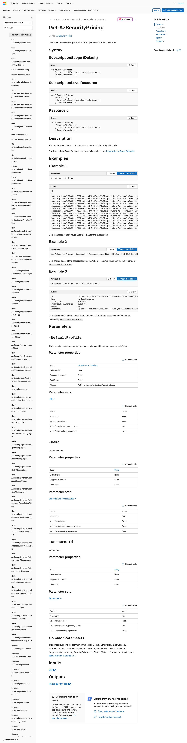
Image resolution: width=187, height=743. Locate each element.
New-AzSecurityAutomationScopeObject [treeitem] (21, 323)
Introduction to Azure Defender (120, 151)
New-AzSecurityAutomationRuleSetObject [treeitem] (21, 312)
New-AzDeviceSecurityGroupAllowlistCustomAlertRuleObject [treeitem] (21, 204)
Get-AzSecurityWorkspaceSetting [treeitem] (21, 147)
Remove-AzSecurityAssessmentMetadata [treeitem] (21, 691)
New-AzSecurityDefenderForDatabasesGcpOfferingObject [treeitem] (21, 544)
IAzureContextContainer (87, 365)
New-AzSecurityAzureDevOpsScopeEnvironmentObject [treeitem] (21, 378)
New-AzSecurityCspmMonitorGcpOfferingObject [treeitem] (21, 444)
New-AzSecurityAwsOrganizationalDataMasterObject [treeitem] (21, 356)
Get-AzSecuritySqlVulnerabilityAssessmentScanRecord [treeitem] (21, 104)
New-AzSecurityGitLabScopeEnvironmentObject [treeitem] (21, 626)
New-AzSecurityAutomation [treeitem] (20, 280)
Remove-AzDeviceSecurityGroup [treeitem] (21, 655)
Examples (161, 31)
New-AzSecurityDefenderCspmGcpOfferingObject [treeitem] (21, 489)
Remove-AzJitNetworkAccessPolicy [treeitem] (21, 672)
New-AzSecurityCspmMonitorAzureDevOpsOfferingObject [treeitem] (21, 432)
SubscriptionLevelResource (63, 499)
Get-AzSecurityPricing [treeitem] (21, 35)
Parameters (161, 34)
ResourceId (55, 598)
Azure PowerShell (72, 19)
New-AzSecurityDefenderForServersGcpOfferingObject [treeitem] (21, 568)
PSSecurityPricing (60, 684)
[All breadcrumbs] (51, 19)
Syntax (160, 24)
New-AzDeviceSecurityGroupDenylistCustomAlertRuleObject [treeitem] (21, 218)
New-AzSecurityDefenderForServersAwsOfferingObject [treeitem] (21, 557)
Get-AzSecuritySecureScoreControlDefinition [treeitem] (21, 62)
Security (100, 19)
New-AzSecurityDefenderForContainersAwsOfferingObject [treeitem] (21, 501)
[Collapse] (32, 17)
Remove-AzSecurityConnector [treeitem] (20, 709)
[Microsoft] (4, 3)
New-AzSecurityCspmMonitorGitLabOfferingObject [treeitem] (21, 467)
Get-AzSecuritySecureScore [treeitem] (21, 41)
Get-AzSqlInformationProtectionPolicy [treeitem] (21, 158)
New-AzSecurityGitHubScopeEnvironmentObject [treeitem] (21, 615)
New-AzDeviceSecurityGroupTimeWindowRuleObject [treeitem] (21, 245)
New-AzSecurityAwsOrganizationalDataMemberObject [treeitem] (21, 367)
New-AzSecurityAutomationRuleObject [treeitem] (21, 300)
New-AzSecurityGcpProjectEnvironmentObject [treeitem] (21, 604)
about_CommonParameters (61, 656)
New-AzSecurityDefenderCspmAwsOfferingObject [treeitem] (21, 478)
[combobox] (17, 23)
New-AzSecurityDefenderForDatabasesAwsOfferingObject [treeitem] (21, 530)
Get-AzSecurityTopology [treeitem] (21, 139)
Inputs (159, 38)
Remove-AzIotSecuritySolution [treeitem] (20, 663)
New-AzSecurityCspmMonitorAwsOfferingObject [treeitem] (21, 419)
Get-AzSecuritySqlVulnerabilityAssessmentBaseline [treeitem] (21, 93)
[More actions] (136, 19)
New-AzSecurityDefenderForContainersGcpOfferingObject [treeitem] (21, 516)
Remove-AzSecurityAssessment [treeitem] (20, 682)
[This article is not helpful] (179, 50)
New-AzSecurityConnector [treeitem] (20, 387)
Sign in (181, 3)
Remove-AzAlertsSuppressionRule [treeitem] (21, 647)
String (116, 470)
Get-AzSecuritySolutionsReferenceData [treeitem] (21, 82)
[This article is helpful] (176, 50)
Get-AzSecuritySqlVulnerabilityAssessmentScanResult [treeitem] (21, 115)
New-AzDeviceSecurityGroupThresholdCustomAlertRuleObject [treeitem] (21, 232)
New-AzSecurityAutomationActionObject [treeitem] (21, 289)
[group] (93, 210)
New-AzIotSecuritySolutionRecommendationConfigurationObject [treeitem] (21, 258)
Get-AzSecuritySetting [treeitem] (20, 70)
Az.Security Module (64, 36)
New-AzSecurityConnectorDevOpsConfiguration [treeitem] (21, 408)
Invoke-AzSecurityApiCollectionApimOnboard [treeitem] (21, 180)
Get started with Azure (172, 10)
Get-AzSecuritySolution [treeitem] (20, 74)
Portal (156, 10)
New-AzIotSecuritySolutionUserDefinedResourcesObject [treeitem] (21, 270)
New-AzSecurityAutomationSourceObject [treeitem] (21, 334)
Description (160, 28)
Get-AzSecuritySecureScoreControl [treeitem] (21, 51)
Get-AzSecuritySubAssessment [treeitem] (21, 126)
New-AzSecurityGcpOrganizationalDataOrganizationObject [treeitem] (21, 592)
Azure (58, 19)
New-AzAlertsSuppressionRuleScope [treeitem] (21, 191)
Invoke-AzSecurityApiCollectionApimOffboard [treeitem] (21, 169)
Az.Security (88, 19)
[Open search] (174, 3)
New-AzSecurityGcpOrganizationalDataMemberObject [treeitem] (21, 579)
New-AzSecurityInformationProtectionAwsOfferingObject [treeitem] (21, 637)
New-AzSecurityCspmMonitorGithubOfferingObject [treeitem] (21, 455)
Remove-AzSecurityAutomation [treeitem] (20, 701)
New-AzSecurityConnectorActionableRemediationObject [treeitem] (21, 397)
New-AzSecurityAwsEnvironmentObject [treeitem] (21, 345)
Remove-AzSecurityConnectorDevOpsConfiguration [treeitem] (21, 718)
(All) (52, 399)
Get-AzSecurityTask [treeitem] (19, 134)
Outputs (160, 41)
